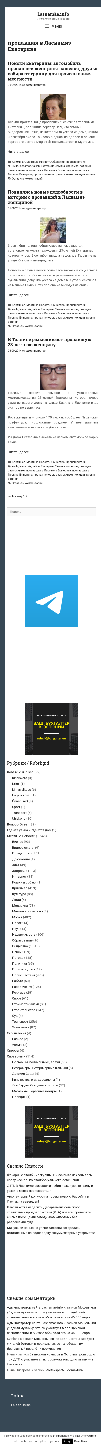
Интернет (19, 876)
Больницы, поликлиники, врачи (36, 1062)
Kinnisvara (19, 778)
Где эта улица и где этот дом (29, 830)
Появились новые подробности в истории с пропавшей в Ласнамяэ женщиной (46, 197)
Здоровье (19, 871)
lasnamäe (25, 166)
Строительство (23, 1010)
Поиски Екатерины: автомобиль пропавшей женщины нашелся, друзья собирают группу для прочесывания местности (53, 71)
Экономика (20, 1027)
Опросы (13, 1050)
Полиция (19, 1097)
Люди (16, 900)
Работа (17, 981)
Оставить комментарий (27, 178)
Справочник (16, 1056)
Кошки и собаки (24, 882)
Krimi (16, 784)
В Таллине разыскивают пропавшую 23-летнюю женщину (49, 342)
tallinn (36, 166)
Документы (21, 859)
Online (20, 1405)
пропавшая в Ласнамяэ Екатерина (48, 170)
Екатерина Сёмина (53, 166)
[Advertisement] (51, 545)
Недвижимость (23, 934)
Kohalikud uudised (20, 772)
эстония (13, 321)
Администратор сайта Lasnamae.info (35, 1307)
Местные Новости (38, 161)
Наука (16, 929)
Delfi (59, 127)
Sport (16, 807)
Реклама (18, 992)
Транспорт (20, 1022)
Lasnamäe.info (53, 14)
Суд (15, 1016)
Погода (17, 958)
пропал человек (44, 174)
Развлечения (22, 987)
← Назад (15, 496)
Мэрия (17, 917)
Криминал (18, 161)
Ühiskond (19, 818)
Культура (19, 894)
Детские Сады (23, 1074)
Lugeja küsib (21, 795)
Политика (19, 964)
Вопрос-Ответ (18, 824)
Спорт (16, 998)
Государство (22, 853)
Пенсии (17, 952)
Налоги (17, 923)
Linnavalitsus (21, 790)
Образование (22, 940)
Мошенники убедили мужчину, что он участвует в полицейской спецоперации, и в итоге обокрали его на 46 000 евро (51, 1312)
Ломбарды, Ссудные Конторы (35, 1085)
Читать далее (18, 152)
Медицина (20, 906)
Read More (81, 1441)
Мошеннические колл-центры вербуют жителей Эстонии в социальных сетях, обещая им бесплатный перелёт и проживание (50, 1344)
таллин (90, 174)
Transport (19, 813)
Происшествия (75, 161)
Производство (23, 969)
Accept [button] (67, 1441)
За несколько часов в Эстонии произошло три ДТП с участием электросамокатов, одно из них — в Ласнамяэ (51, 1359)
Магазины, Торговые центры (34, 1091)
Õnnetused (20, 801)
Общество (58, 161)
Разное (17, 1039)
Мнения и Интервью (27, 911)
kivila (15, 166)
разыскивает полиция (70, 174)
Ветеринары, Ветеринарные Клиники (40, 1068)
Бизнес (17, 842)
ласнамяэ (72, 166)
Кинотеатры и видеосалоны (33, 1080)
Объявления (16, 1033)
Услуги (17, 1045)
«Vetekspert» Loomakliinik (64, 1370)
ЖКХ (15, 865)
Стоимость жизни (25, 1004)
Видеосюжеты (23, 848)
